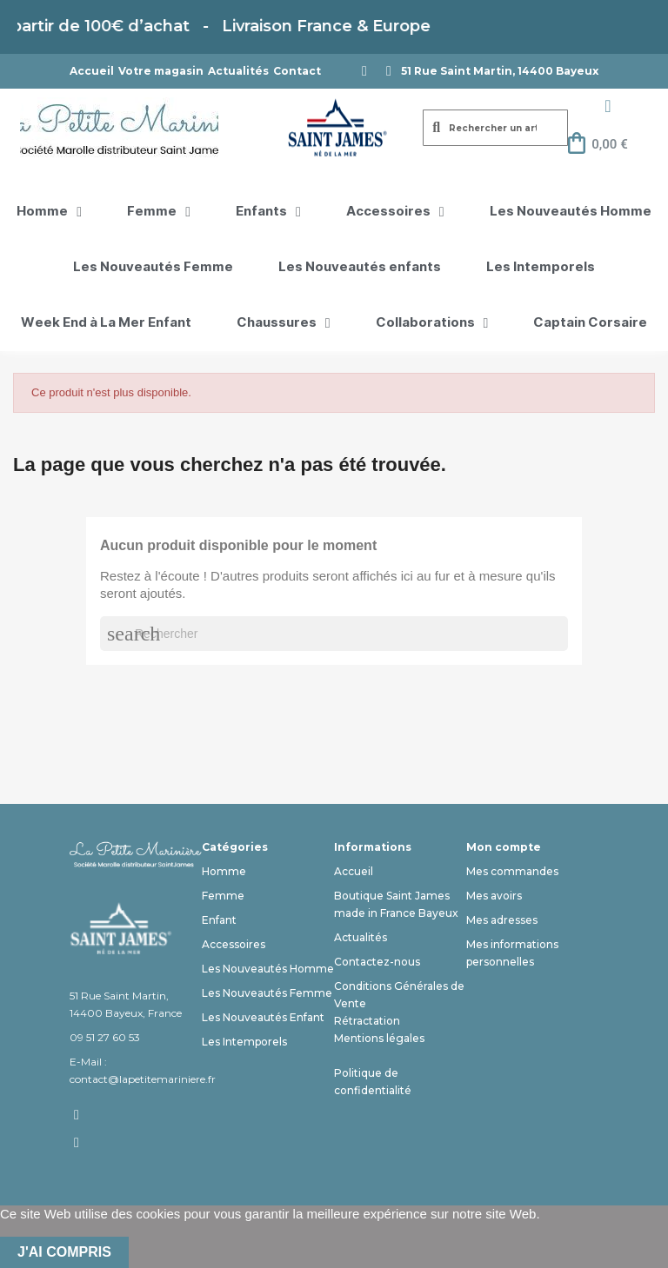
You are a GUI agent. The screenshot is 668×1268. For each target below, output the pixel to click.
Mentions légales (379, 1038)
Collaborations (432, 323)
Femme (158, 212)
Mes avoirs (494, 895)
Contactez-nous (377, 961)
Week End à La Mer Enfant (106, 323)
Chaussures (284, 323)
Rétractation (367, 1020)
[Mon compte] (608, 106)
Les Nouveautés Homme (570, 211)
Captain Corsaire (590, 323)
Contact (297, 70)
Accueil (92, 70)
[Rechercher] (334, 633)
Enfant (219, 919)
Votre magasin (161, 70)
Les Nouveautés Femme (153, 267)
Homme (49, 212)
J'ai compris (64, 1252)
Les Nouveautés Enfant (263, 1017)
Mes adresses (502, 919)
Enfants (268, 212)
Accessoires (395, 212)
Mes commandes (512, 871)
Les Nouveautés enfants (359, 267)
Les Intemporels (540, 267)
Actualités (238, 70)
